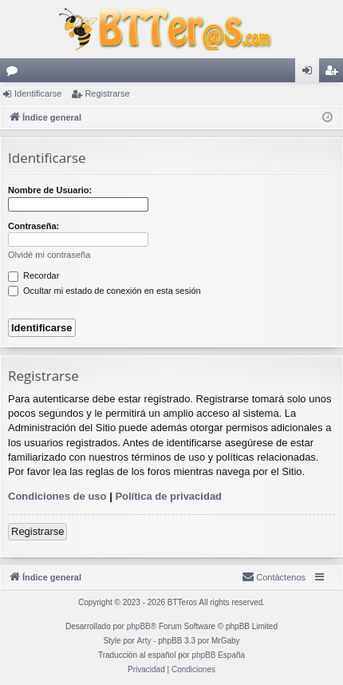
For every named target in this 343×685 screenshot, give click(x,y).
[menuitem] (274, 577)
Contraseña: (33, 226)
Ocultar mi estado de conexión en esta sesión (104, 290)
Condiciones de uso (57, 496)
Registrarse (107, 93)
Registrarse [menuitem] (334, 73)
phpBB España (218, 655)
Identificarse (37, 93)
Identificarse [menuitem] (310, 73)
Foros (15, 73)
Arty (144, 640)
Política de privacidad (168, 496)
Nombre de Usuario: (50, 190)
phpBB (139, 626)
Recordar (33, 275)
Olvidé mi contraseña (49, 254)
